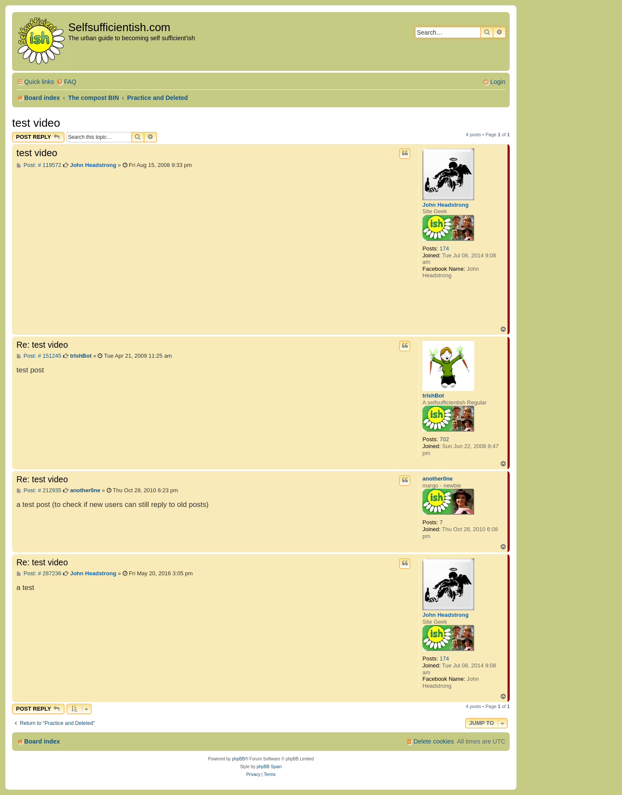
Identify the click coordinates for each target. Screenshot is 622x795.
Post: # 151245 (38, 356)
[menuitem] (66, 82)
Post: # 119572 (38, 165)
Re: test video (42, 344)
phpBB (238, 759)
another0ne (437, 478)
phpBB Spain (269, 766)
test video (36, 122)
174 (444, 248)
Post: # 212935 (38, 490)
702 (444, 439)
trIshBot (433, 395)
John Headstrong (445, 205)
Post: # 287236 (38, 573)
